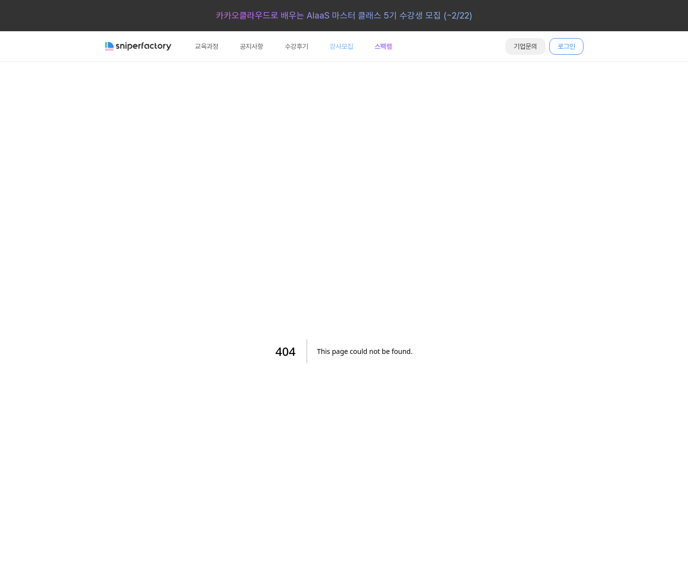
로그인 (566, 46)
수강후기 (296, 46)
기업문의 (525, 46)
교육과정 (206, 46)
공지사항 (251, 46)
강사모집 (341, 46)
